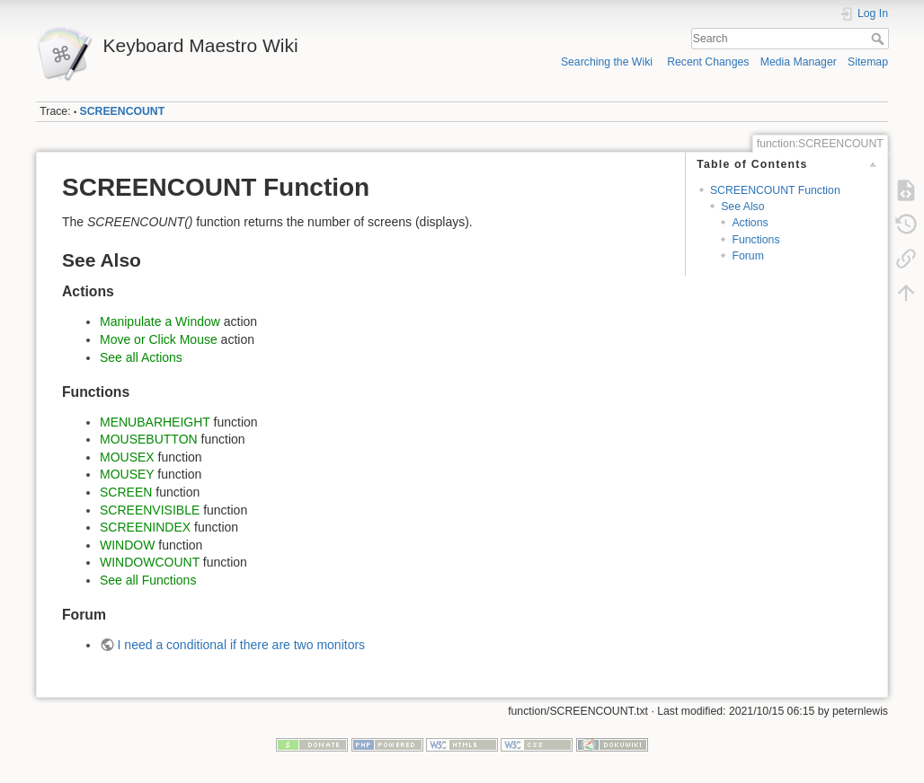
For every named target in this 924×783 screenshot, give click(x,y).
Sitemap (868, 62)
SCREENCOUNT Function (775, 190)
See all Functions (148, 580)
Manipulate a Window (160, 321)
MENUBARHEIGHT (155, 422)
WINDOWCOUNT (150, 562)
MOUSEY (127, 474)
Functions (755, 239)
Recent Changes (708, 62)
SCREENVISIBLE (150, 510)
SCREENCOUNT (122, 111)
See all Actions (141, 357)
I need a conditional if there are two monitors (242, 645)
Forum (747, 256)
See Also (742, 206)
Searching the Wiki (607, 62)
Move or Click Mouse (159, 339)
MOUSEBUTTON (149, 439)
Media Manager (798, 62)
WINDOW (127, 545)
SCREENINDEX (145, 527)
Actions (750, 222)
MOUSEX (127, 457)
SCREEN (126, 492)
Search (879, 38)
